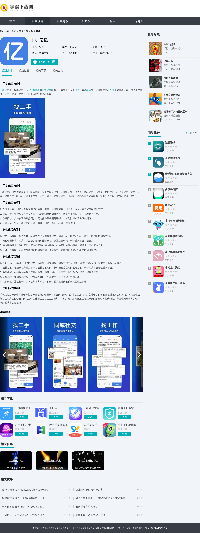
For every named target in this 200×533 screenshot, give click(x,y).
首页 (13, 21)
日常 (44, 90)
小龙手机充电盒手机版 (127, 424)
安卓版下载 (45, 62)
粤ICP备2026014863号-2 (156, 528)
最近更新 (138, 21)
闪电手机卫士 (23, 424)
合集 (113, 21)
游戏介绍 (7, 70)
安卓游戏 (62, 21)
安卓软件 (38, 21)
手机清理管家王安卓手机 (92, 408)
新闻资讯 (88, 21)
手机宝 (53, 408)
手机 (2, 90)
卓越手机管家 (126, 408)
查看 (21, 417)
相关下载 (41, 70)
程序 (77, 90)
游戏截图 (24, 70)
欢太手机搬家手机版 (58, 424)
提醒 (37, 90)
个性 (112, 90)
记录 (49, 90)
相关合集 (58, 70)
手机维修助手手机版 (24, 408)
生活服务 (35, 31)
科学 (88, 90)
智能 (32, 90)
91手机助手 (90, 424)
